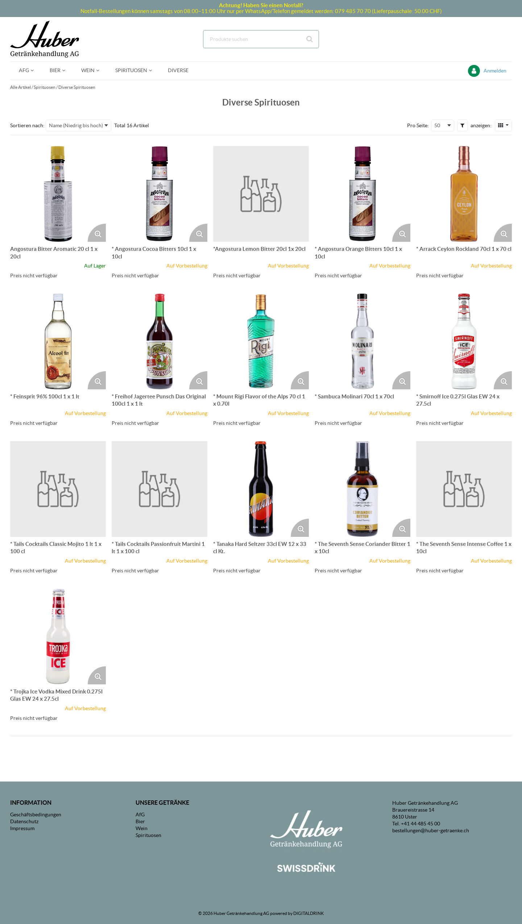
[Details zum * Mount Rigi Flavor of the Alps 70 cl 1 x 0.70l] (261, 341)
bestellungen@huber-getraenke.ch (430, 830)
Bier (140, 821)
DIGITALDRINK (308, 913)
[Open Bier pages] (66, 70)
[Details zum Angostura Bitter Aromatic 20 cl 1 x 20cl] (58, 194)
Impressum (22, 828)
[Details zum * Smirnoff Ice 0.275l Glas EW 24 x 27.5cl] (464, 341)
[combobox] (261, 39)
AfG (140, 814)
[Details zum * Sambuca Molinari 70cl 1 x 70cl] (362, 341)
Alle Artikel (20, 87)
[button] (462, 125)
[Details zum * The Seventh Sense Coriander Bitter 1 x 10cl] (362, 489)
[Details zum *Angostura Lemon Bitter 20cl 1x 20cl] (261, 194)
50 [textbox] (437, 125)
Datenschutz (24, 821)
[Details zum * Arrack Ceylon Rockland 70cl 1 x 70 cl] (464, 194)
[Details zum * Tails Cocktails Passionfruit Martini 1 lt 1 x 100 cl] (159, 489)
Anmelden (495, 71)
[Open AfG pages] (35, 70)
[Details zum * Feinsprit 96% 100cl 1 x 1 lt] (58, 341)
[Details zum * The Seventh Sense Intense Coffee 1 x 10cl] (464, 489)
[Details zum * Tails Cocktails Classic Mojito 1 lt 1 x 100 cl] (58, 489)
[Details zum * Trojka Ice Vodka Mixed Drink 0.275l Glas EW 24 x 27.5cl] (58, 636)
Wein (142, 828)
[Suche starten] (310, 39)
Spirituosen (44, 87)
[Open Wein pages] (101, 70)
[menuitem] (25, 70)
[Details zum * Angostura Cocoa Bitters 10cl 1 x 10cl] (159, 194)
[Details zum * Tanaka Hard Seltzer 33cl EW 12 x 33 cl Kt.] (261, 489)
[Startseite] (44, 39)
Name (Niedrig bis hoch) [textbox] (76, 125)
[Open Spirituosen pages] (153, 70)
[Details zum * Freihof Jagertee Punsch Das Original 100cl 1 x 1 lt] (159, 341)
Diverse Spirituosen (76, 87)
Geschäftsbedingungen (35, 814)
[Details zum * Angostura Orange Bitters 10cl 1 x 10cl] (362, 194)
